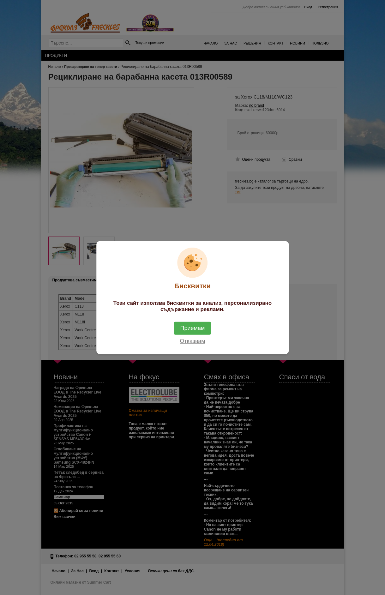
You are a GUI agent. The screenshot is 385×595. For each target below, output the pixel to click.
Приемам (192, 328)
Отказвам (192, 341)
